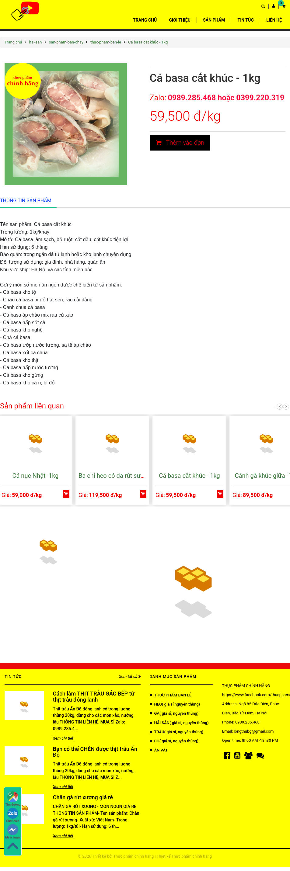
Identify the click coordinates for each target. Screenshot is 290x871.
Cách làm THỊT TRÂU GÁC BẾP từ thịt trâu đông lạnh (94, 696)
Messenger (12, 831)
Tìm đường (12, 798)
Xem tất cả (130, 676)
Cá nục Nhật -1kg (35, 475)
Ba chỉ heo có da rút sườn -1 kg (120, 475)
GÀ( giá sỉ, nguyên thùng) (174, 713)
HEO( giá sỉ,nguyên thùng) (175, 704)
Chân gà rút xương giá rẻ (83, 797)
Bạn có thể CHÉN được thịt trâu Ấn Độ (95, 752)
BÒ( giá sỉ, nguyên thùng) (174, 741)
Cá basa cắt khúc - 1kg (148, 42)
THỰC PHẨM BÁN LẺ (171, 695)
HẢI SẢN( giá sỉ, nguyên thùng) (179, 722)
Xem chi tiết (63, 738)
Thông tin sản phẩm (25, 200)
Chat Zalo (12, 815)
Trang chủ (13, 42)
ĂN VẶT (159, 750)
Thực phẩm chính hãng (134, 856)
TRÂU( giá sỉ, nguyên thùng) (176, 732)
